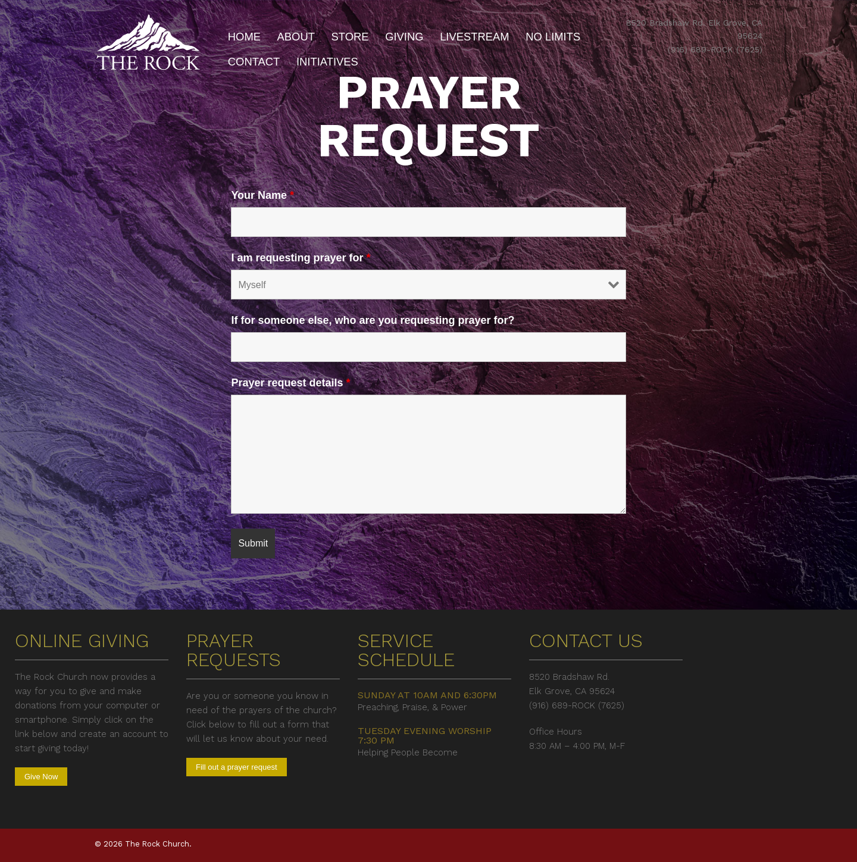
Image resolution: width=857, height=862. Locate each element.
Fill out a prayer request (236, 767)
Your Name (262, 195)
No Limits (553, 36)
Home (244, 36)
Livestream (474, 36)
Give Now (41, 776)
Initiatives (327, 61)
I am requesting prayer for (300, 258)
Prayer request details (290, 383)
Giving (404, 36)
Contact (254, 61)
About (296, 36)
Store (350, 36)
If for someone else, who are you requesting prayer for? (372, 320)
